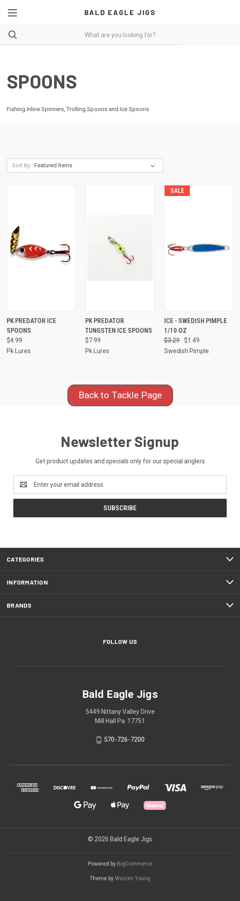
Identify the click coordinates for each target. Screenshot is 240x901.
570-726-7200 (124, 739)
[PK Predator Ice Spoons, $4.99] (41, 248)
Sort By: (21, 165)
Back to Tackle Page (120, 395)
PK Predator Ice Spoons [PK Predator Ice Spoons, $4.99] (31, 326)
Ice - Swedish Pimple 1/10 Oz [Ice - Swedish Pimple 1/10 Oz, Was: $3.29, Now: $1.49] (195, 326)
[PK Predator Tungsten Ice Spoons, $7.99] (120, 248)
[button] (120, 396)
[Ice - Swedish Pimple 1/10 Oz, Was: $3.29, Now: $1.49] (199, 248)
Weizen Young (132, 878)
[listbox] (96, 165)
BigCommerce (135, 864)
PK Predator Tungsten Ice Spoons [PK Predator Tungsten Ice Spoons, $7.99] (118, 326)
